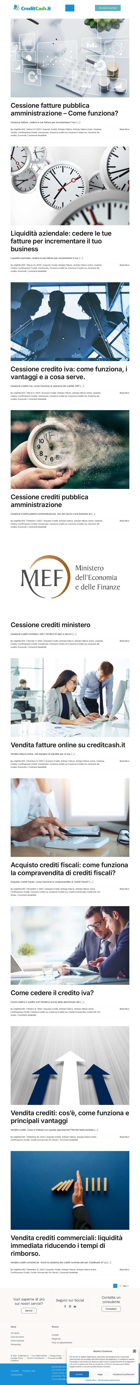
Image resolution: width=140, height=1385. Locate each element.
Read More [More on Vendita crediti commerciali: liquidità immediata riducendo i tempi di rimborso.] (124, 1269)
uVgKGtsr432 (19, 129)
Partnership (16, 1344)
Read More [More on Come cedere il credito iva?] (124, 1009)
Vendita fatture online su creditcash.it (68, 745)
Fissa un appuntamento (62, 1342)
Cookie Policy (91, 1380)
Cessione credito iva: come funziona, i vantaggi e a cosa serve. (69, 373)
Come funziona (17, 1340)
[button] (134, 1351)
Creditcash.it (23, 1356)
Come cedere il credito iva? (52, 993)
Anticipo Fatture (65, 129)
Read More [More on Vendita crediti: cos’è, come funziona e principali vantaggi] (124, 1137)
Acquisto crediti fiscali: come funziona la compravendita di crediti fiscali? (69, 869)
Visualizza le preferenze (123, 1374)
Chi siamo (15, 1333)
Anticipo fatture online (83, 129)
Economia (22, 135)
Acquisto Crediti (50, 129)
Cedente (97, 129)
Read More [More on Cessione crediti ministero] (124, 641)
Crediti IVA (91, 892)
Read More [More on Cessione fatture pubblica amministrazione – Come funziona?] (124, 129)
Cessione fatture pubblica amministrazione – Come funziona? (64, 109)
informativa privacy (66, 1379)
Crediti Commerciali (77, 892)
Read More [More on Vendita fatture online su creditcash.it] (124, 761)
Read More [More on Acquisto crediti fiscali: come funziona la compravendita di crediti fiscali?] (124, 889)
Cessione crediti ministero (50, 625)
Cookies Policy (17, 1358)
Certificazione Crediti (27, 132)
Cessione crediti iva (58, 132)
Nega (100, 1374)
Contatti (55, 1335)
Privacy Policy (55, 1356)
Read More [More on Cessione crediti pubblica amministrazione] (124, 521)
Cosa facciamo (17, 1337)
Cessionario (43, 132)
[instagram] (70, 1306)
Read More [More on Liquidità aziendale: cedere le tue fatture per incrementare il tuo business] (124, 265)
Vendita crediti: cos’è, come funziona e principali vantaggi (70, 1117)
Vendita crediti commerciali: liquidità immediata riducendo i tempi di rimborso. (66, 1245)
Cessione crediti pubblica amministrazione (49, 501)
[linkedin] (75, 1306)
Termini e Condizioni (35, 1358)
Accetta (79, 1374)
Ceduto (14, 132)
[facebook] (65, 1306)
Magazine (56, 1339)
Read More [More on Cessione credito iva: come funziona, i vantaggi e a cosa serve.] (124, 393)
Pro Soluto (53, 1140)
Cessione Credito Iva (77, 132)
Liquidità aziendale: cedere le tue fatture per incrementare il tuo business (61, 241)
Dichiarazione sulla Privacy (109, 1380)
